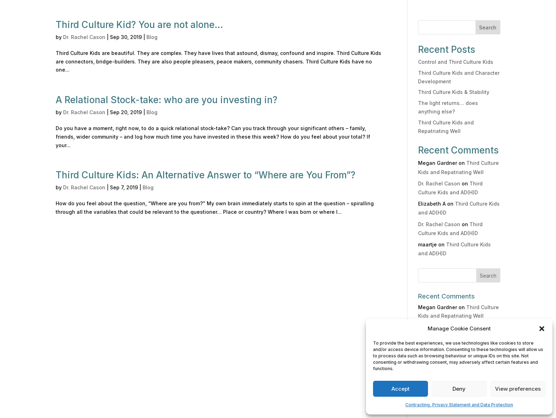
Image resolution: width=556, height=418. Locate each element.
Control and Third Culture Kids (455, 62)
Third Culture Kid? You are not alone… (139, 24)
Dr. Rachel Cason (84, 37)
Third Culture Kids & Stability (453, 92)
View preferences (518, 388)
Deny (459, 388)
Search (487, 27)
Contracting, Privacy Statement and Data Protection (459, 404)
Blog (151, 37)
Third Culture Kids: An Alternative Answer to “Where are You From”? (205, 174)
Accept (400, 388)
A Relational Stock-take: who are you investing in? (166, 99)
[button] (541, 328)
